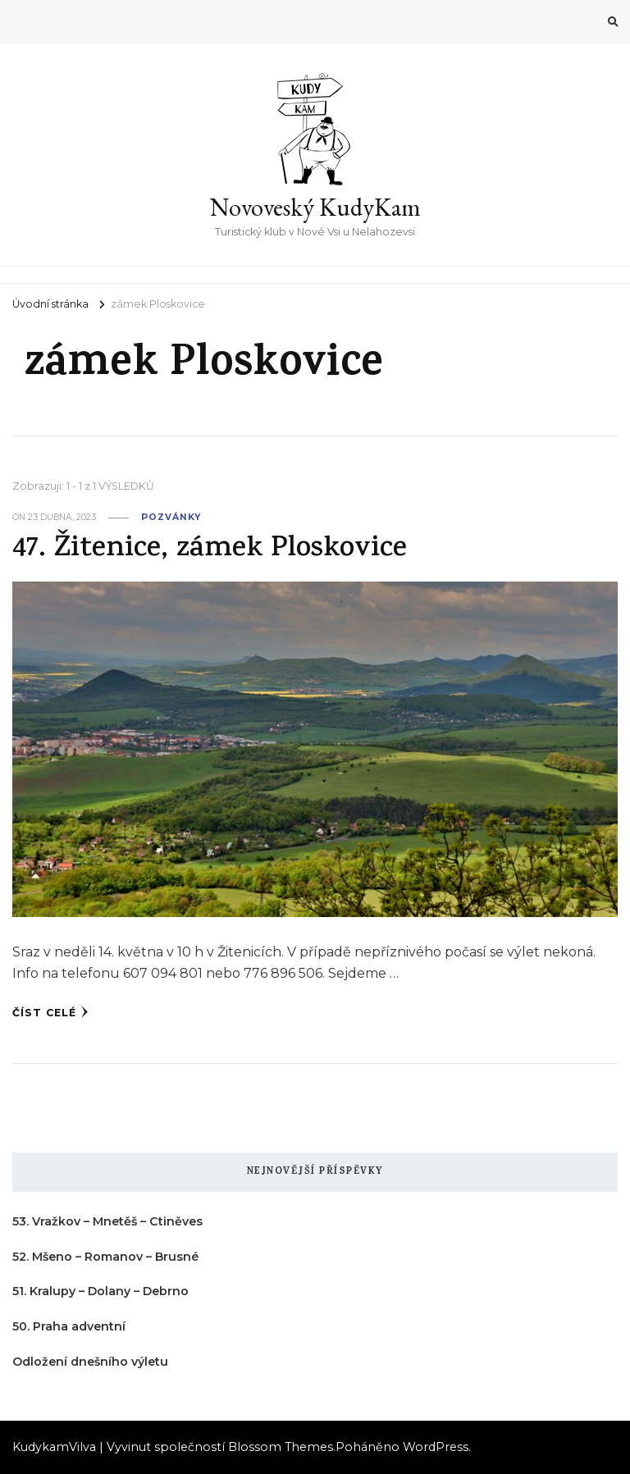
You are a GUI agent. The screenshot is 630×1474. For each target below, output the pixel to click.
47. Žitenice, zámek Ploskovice (209, 550)
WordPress (435, 1447)
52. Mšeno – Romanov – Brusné (105, 1256)
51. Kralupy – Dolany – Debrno (100, 1291)
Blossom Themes (280, 1447)
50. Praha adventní (69, 1326)
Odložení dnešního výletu (90, 1361)
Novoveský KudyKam (315, 207)
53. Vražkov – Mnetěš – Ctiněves (107, 1221)
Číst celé (50, 1012)
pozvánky (171, 517)
